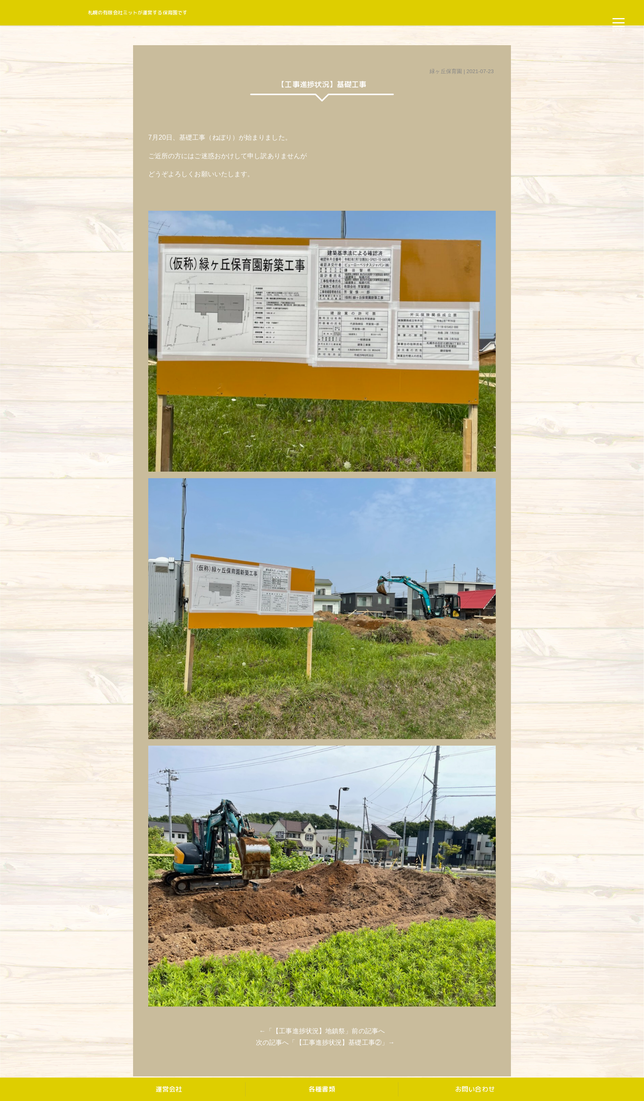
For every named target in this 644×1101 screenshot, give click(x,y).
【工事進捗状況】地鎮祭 (308, 1030)
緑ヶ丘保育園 (446, 71)
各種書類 (321, 1089)
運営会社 (169, 1089)
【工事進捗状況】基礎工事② (339, 1042)
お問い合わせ (475, 1089)
